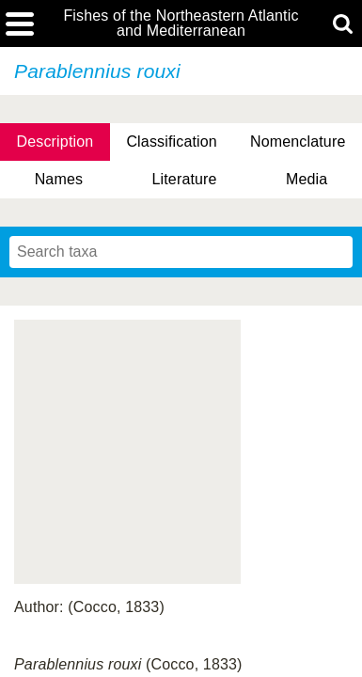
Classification (171, 142)
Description (55, 142)
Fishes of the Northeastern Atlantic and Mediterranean (180, 23)
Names (59, 179)
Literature (183, 179)
